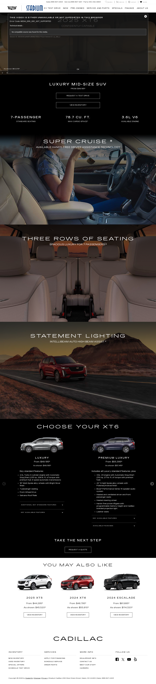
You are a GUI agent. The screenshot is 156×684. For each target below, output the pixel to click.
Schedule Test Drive (19, 668)
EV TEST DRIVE (52, 8)
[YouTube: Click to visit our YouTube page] (130, 659)
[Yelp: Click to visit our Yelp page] (136, 659)
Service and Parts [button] (98, 8)
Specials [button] (117, 8)
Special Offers (16, 665)
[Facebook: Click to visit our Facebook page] (118, 659)
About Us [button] (142, 8)
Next (152, 484)
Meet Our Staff (88, 665)
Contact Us (86, 661)
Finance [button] (129, 8)
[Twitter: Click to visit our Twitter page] (124, 659)
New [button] (65, 8)
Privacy (45, 678)
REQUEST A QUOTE (78, 550)
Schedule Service (53, 661)
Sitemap (37, 678)
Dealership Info (88, 658)
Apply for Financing (54, 658)
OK (78, 69)
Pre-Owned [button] (77, 8)
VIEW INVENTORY (78, 105)
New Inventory (16, 658)
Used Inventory (17, 661)
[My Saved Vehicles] (143, 2)
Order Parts (50, 665)
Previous (4, 484)
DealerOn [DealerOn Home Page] (29, 678)
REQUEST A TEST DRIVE (78, 96)
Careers (84, 668)
